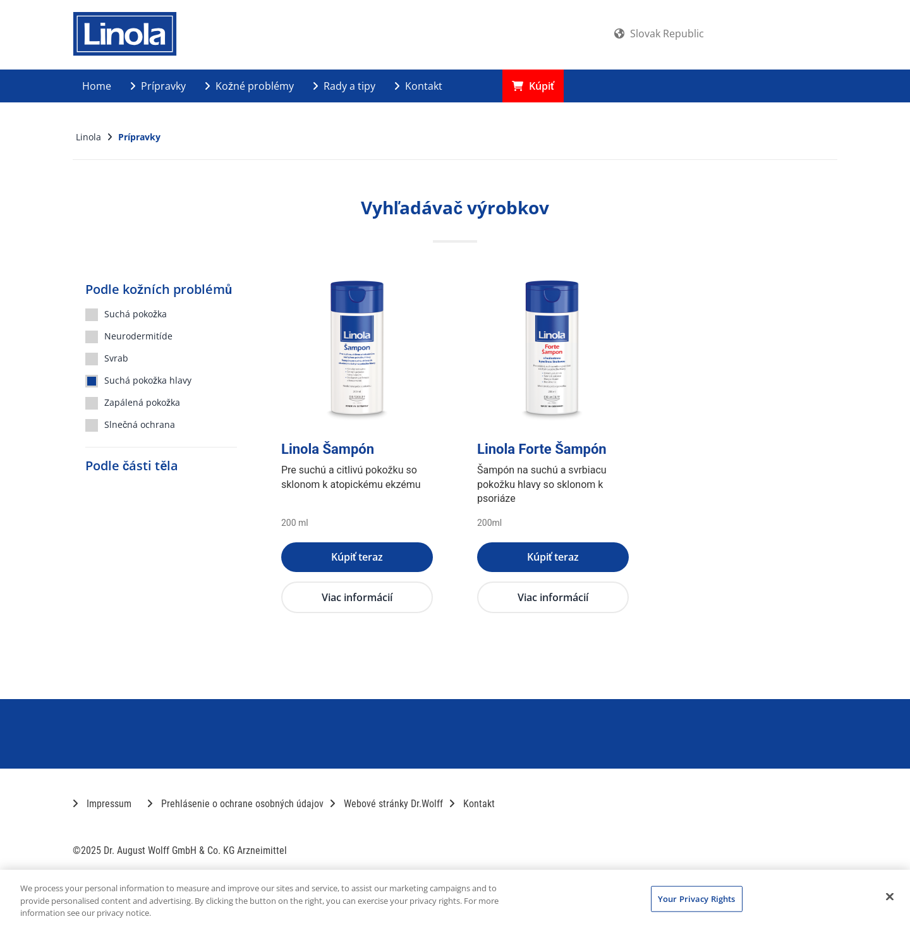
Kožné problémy (249, 86)
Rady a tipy (344, 86)
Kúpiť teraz (357, 557)
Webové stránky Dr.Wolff (386, 804)
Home (96, 86)
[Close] (890, 896)
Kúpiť (533, 86)
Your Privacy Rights (696, 898)
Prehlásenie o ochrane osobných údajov (235, 804)
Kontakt (418, 86)
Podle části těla (131, 465)
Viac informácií (357, 597)
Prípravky (158, 86)
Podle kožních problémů (158, 289)
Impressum (102, 804)
